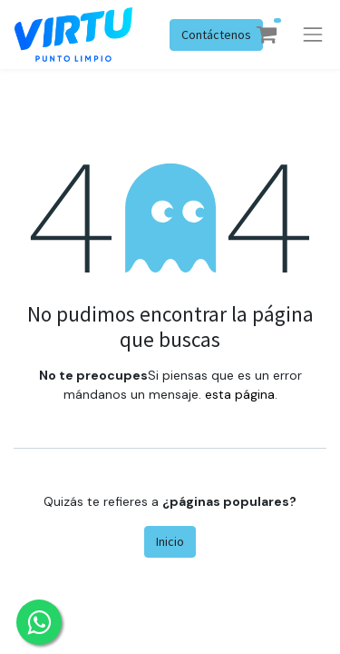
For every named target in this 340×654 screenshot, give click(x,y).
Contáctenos (216, 34)
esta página (240, 394)
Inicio (170, 541)
